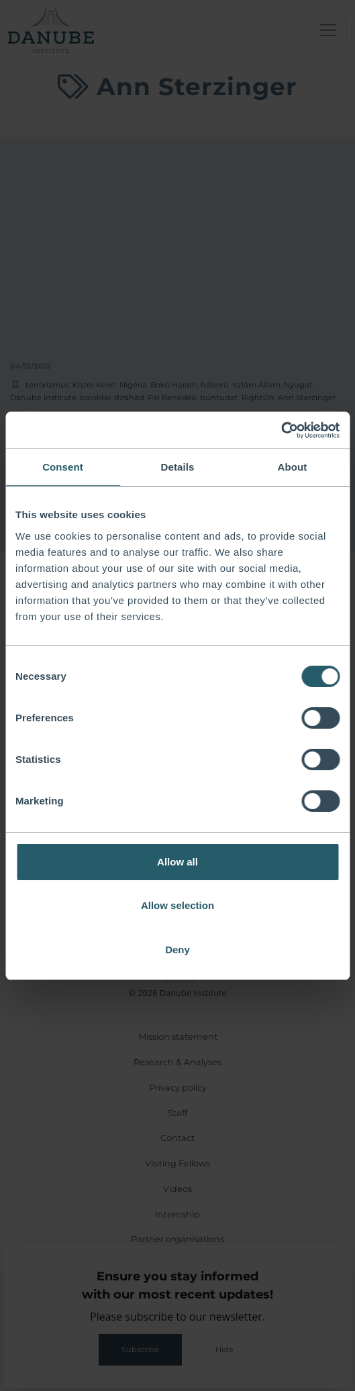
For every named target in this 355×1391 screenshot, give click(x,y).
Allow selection (177, 905)
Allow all (177, 861)
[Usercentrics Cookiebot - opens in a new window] (281, 430)
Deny (177, 949)
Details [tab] (178, 467)
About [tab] (292, 467)
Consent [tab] (62, 467)
